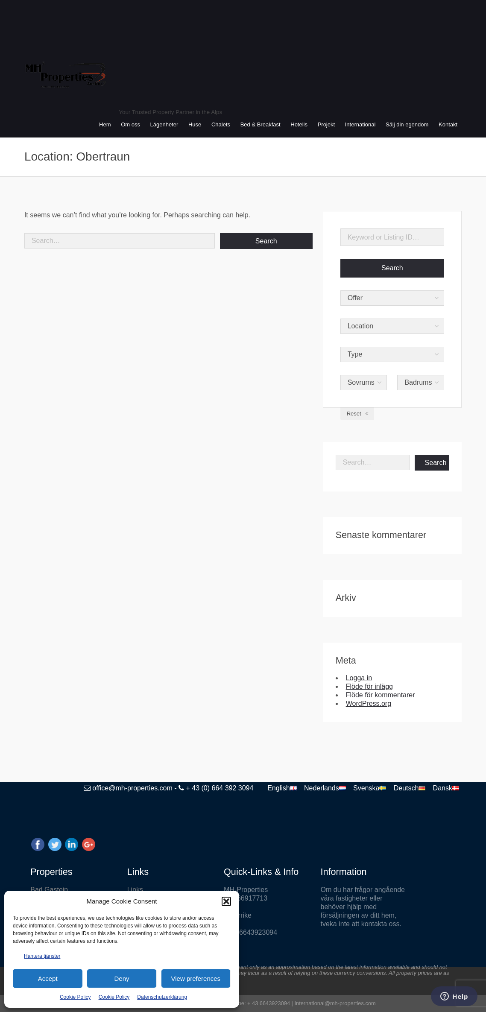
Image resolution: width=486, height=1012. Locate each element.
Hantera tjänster (42, 956)
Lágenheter (164, 124)
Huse (194, 124)
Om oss (130, 124)
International (360, 124)
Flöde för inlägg (369, 686)
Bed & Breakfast (260, 124)
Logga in (359, 677)
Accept (48, 978)
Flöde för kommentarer (380, 695)
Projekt (326, 124)
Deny (121, 978)
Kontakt (448, 124)
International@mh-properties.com (334, 1003)
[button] (226, 901)
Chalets (220, 124)
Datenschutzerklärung (162, 997)
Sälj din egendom (407, 124)
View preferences (196, 978)
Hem (105, 124)
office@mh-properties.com (132, 788)
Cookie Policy (75, 997)
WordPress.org (368, 703)
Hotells (298, 124)
